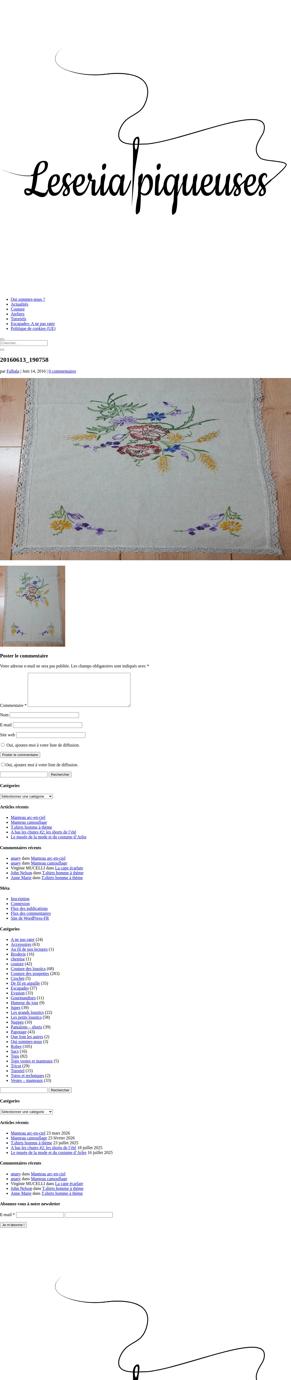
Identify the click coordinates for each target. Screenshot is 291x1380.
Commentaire (13, 712)
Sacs (15, 1057)
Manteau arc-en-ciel (28, 824)
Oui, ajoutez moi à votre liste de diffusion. (39, 771)
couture (17, 970)
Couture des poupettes (30, 980)
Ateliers (18, 314)
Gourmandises (23, 1004)
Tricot (16, 1072)
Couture (18, 309)
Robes (16, 1053)
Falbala (12, 371)
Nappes (17, 1028)
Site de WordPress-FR (30, 924)
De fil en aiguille (25, 989)
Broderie (18, 960)
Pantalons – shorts (26, 1033)
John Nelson (21, 879)
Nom (4, 721)
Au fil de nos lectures (29, 955)
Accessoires (21, 951)
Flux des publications (29, 915)
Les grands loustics (27, 1019)
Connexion (20, 910)
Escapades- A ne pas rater (33, 323)
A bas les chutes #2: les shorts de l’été (43, 838)
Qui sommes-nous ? (28, 299)
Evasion (18, 999)
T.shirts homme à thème (31, 833)
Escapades (20, 994)
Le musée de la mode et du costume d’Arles (48, 843)
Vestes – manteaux (27, 1087)
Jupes (15, 1014)
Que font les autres (27, 1043)
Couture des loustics (28, 975)
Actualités (19, 304)
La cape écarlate (69, 874)
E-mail (6, 731)
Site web (7, 741)
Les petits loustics (26, 1023)
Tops (15, 1062)
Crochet (18, 985)
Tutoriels (18, 318)
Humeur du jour (24, 1009)
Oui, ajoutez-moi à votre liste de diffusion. (40, 751)
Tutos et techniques (27, 1082)
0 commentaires (62, 371)
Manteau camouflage (29, 828)
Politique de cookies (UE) (33, 328)
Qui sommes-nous (26, 1048)
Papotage (19, 1038)
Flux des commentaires (31, 919)
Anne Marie (21, 884)
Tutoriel (18, 1077)
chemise (18, 965)
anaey (16, 864)
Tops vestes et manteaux (32, 1067)
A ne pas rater (22, 946)
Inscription (20, 905)
